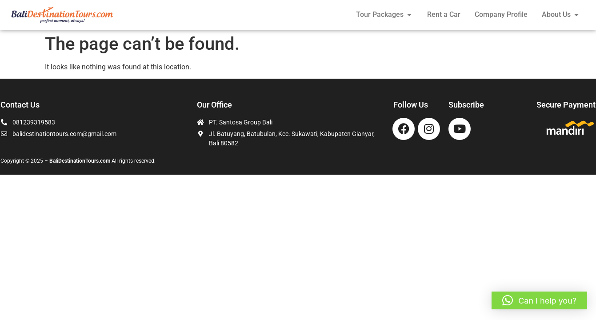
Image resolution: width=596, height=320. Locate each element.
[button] (539, 300)
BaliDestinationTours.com (79, 161)
